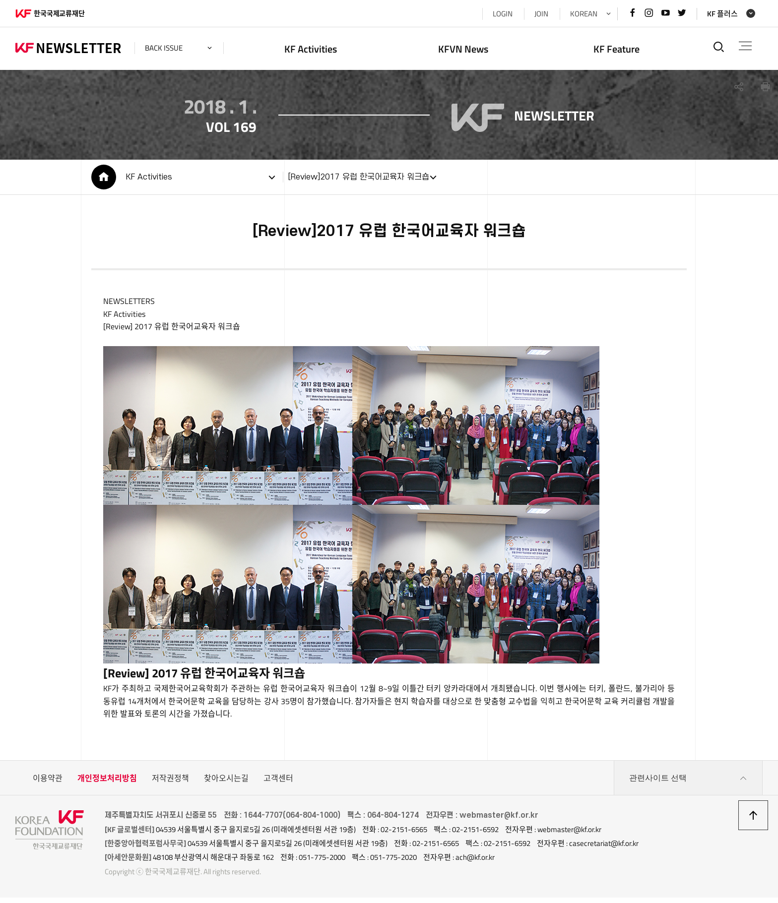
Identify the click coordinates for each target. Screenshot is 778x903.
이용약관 (48, 783)
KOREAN (583, 13)
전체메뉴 (745, 46)
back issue (164, 48)
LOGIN (503, 13)
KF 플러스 (722, 13)
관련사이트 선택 (688, 783)
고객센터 (278, 783)
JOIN (541, 13)
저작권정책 (170, 783)
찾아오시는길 (226, 783)
